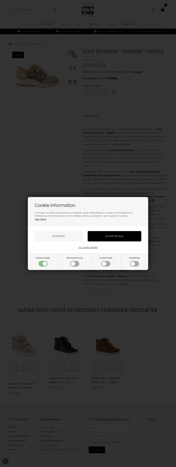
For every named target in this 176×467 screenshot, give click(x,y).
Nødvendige (43, 261)
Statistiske (134, 261)
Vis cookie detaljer (88, 247)
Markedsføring (75, 261)
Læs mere (40, 219)
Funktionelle (105, 261)
